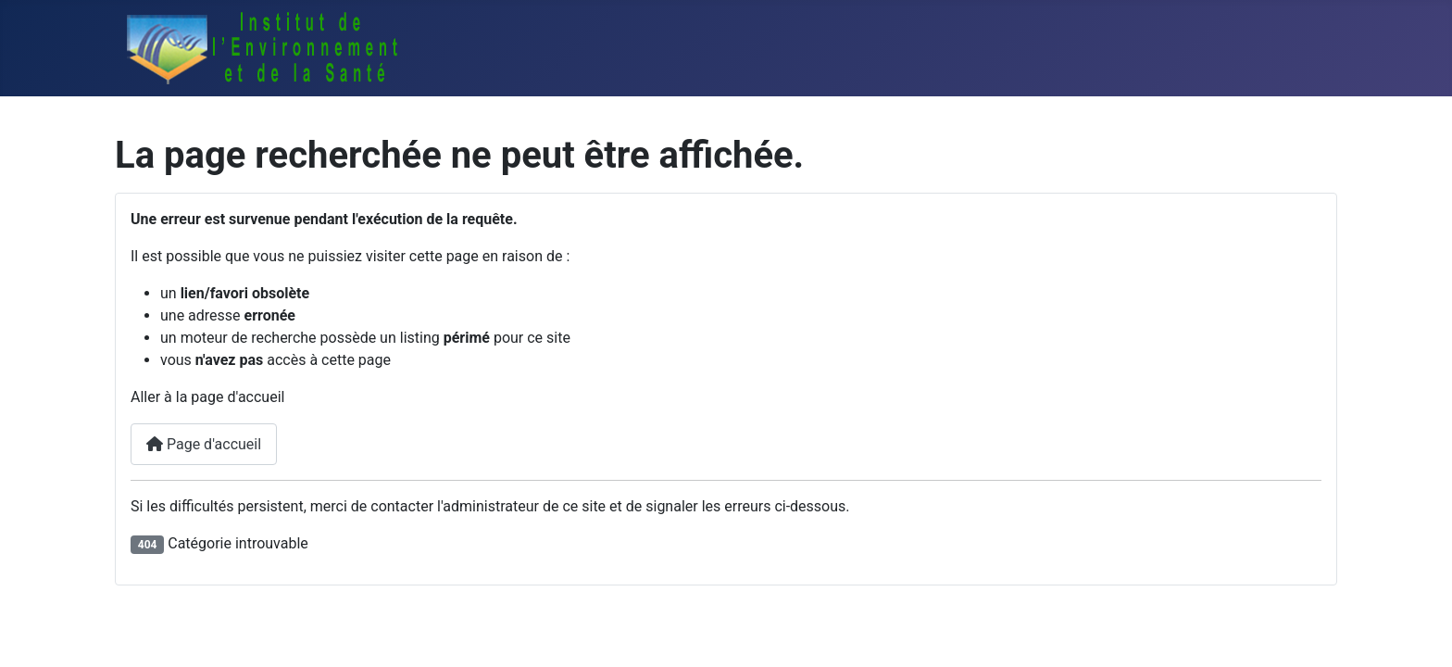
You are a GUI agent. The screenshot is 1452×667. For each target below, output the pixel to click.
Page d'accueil (203, 444)
